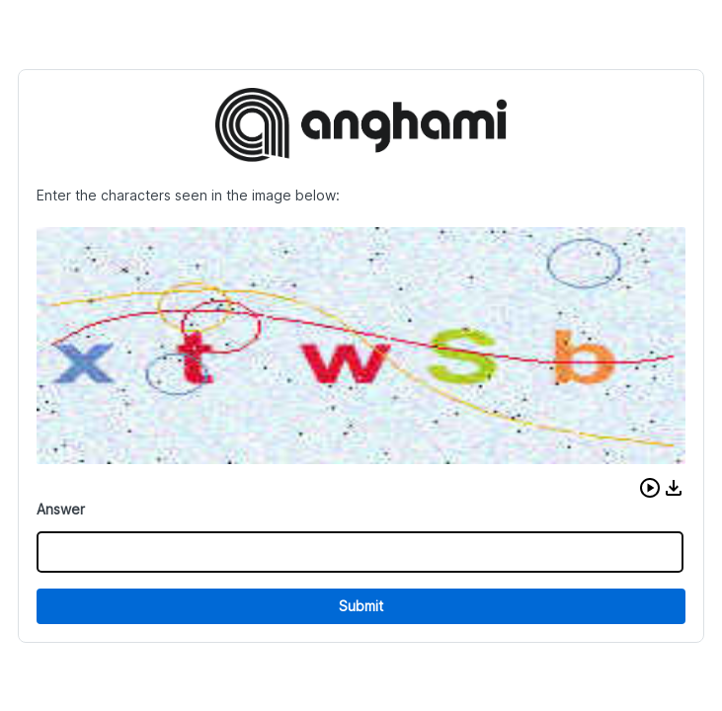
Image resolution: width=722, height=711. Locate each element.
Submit (361, 605)
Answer (61, 509)
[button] (650, 488)
